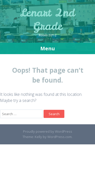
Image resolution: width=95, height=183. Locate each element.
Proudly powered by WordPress (47, 131)
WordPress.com (59, 136)
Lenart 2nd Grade (47, 19)
